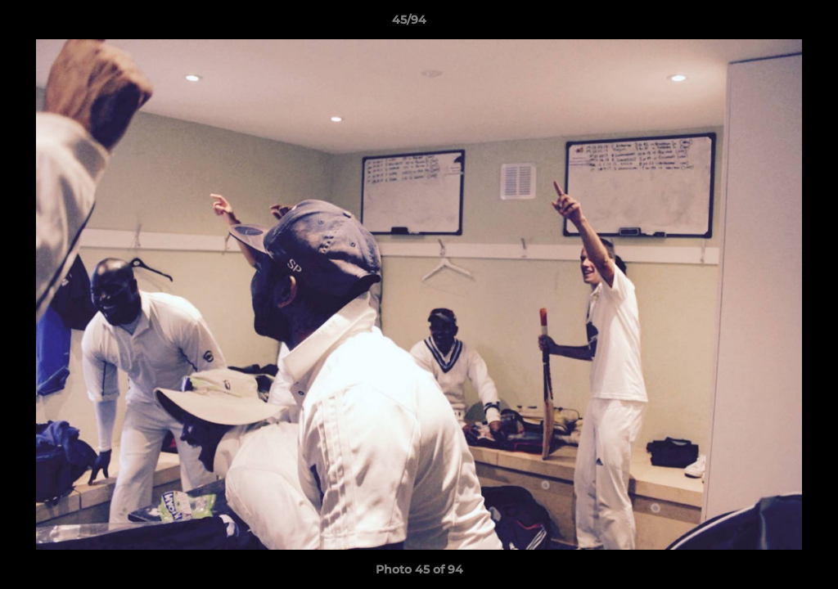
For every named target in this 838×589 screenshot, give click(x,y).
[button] (769, 23)
